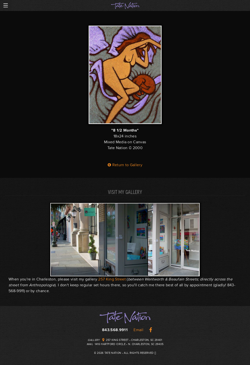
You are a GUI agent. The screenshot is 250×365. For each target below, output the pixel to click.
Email (138, 329)
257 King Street (112, 279)
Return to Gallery (125, 165)
